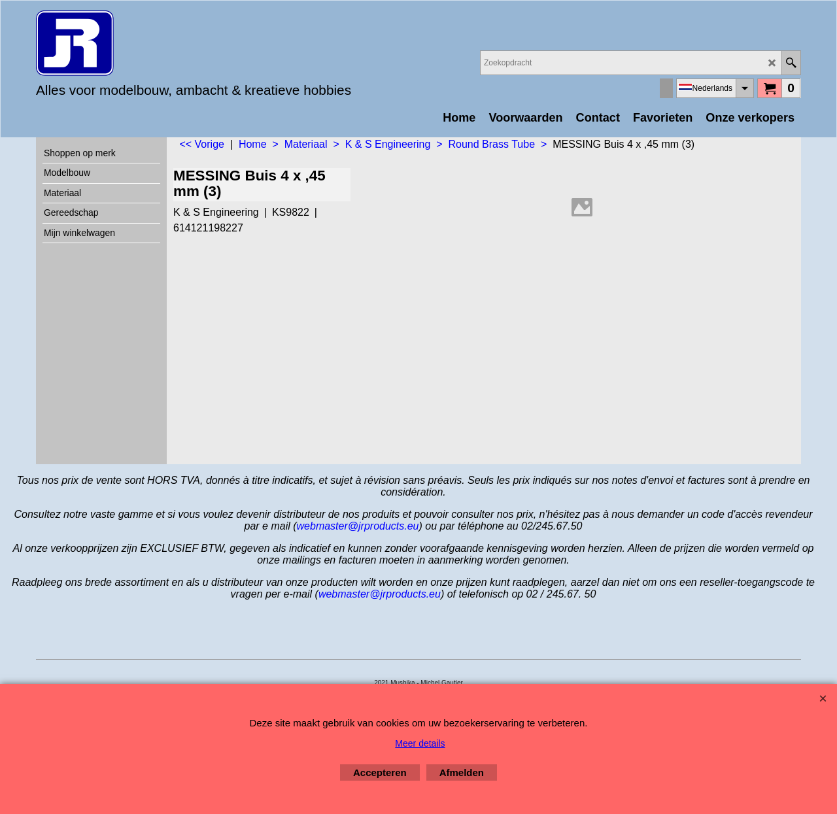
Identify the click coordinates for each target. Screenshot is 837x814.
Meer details (420, 743)
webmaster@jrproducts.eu (358, 526)
